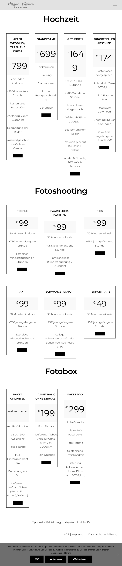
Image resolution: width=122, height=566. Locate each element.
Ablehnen (56, 559)
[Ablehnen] (118, 554)
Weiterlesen (80, 559)
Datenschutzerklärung (102, 534)
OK (37, 559)
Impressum (78, 534)
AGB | (67, 534)
